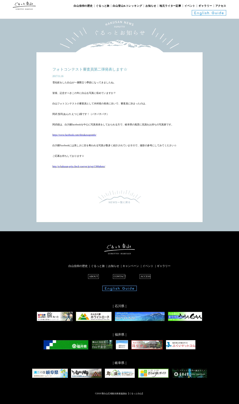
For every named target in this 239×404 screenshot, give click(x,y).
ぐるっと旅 (102, 5)
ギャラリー (205, 5)
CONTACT (119, 276)
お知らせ (150, 5)
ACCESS (145, 276)
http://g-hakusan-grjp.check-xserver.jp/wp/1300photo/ (78, 166)
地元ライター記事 (170, 5)
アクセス (220, 5)
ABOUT (94, 276)
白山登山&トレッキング (127, 5)
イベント (189, 5)
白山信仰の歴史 (83, 5)
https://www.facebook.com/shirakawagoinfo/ (74, 135)
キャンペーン (131, 266)
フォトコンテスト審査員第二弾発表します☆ (89, 69)
